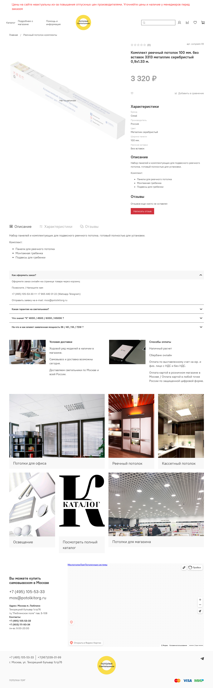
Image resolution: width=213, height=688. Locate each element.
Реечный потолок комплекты (40, 34)
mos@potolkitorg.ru (27, 595)
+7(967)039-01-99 (49, 657)
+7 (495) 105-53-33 (27, 589)
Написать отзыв (142, 211)
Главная (13, 34)
